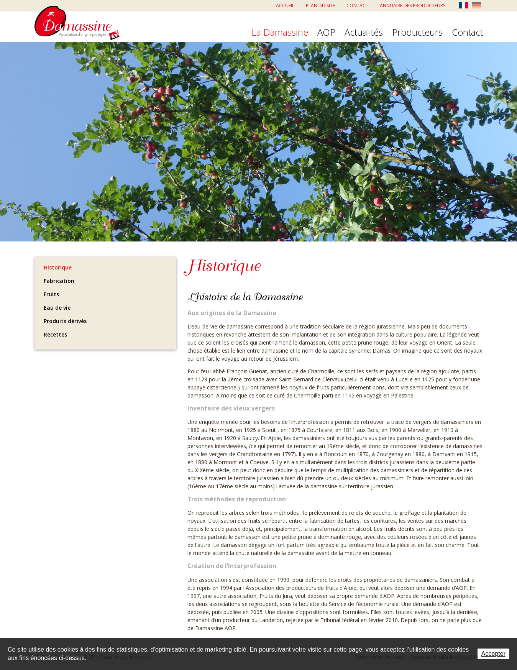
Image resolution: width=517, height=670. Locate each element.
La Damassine (279, 32)
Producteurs (417, 32)
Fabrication (59, 280)
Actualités (364, 32)
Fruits (51, 294)
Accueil (285, 5)
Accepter (493, 653)
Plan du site (320, 5)
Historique (58, 267)
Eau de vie (57, 307)
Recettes (55, 334)
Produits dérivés (65, 321)
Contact (357, 5)
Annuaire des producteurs (412, 5)
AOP (326, 32)
